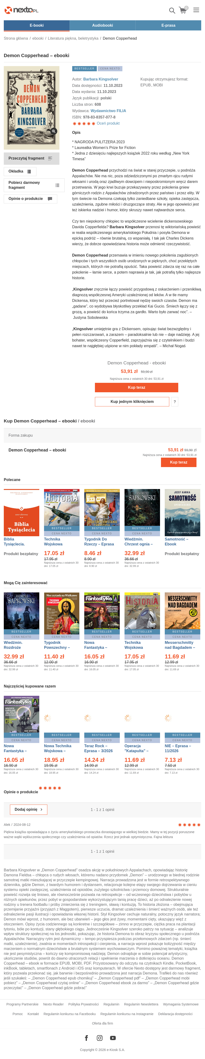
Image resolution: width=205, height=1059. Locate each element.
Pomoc (18, 1014)
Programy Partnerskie (22, 1004)
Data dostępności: (88, 86)
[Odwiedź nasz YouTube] (113, 1038)
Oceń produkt (96, 123)
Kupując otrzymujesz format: (164, 79)
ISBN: (77, 117)
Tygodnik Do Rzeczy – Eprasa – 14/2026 (99, 544)
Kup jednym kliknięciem (132, 402)
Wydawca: (81, 111)
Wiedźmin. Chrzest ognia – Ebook (139, 544)
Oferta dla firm (102, 1023)
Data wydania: (84, 92)
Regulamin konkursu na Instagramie (126, 1014)
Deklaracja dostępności (175, 1014)
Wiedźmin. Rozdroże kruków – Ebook (18, 647)
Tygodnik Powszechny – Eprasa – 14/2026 (59, 647)
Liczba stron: (83, 104)
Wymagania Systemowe (181, 1004)
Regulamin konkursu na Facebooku (70, 1014)
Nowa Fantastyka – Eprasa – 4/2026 (18, 751)
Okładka (16, 171)
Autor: (77, 79)
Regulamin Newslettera (141, 1004)
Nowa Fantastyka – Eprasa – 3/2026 (98, 647)
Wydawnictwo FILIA (108, 111)
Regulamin (111, 1004)
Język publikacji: (86, 98)
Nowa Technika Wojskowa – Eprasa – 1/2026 (58, 751)
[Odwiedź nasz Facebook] (86, 1038)
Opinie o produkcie (26, 199)
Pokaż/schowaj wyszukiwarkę (173, 10)
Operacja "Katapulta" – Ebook (136, 751)
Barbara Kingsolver (100, 79)
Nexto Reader (53, 1004)
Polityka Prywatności (83, 1004)
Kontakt (33, 1014)
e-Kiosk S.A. (116, 1050)
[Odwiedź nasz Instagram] (99, 1038)
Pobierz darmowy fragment (24, 185)
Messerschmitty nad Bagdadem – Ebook (180, 647)
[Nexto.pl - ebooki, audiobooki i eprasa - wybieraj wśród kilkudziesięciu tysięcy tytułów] (21, 10)
